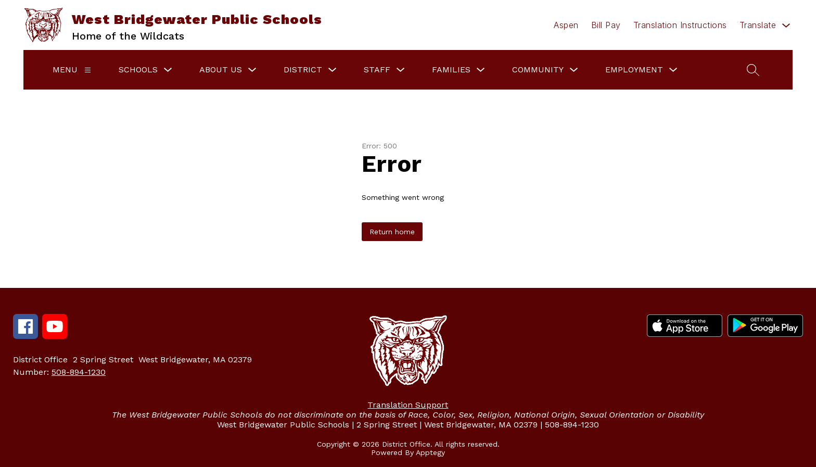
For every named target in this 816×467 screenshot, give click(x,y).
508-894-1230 (79, 372)
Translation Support (407, 405)
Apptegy (430, 452)
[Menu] (88, 70)
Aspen (566, 25)
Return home (392, 232)
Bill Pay (606, 25)
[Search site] (753, 70)
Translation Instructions (680, 25)
